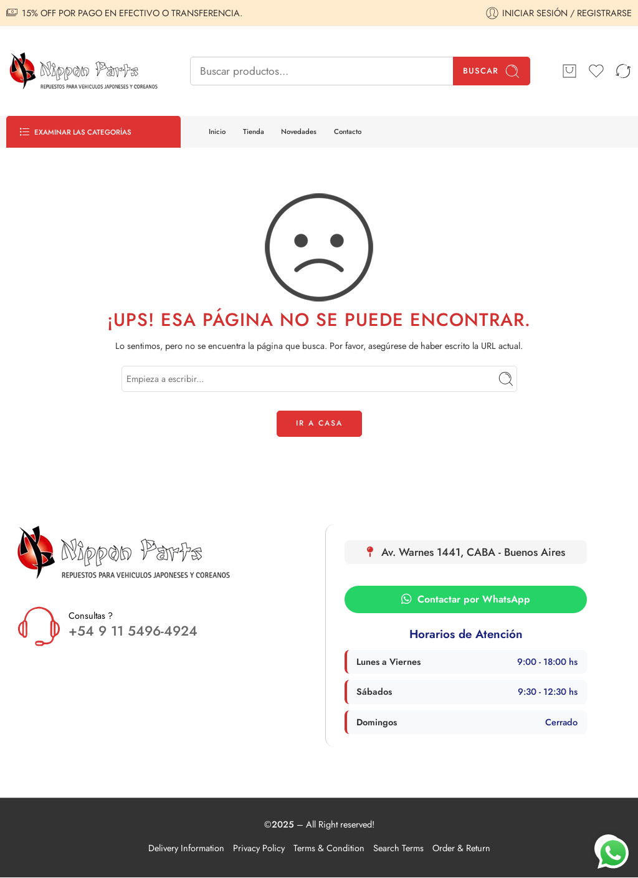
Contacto (347, 131)
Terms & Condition (328, 847)
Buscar (491, 71)
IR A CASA (319, 423)
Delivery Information (186, 847)
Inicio (217, 131)
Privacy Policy (259, 847)
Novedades (299, 131)
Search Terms (398, 847)
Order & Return (461, 847)
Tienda (253, 131)
